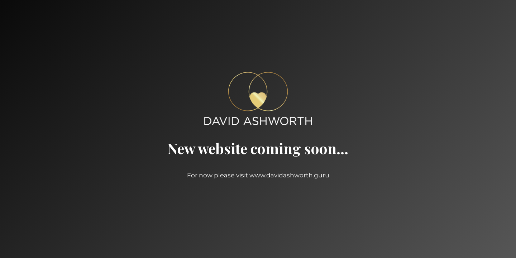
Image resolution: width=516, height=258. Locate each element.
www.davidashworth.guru (289, 175)
